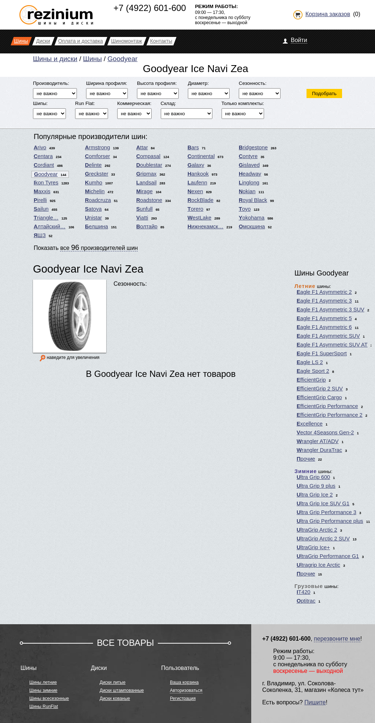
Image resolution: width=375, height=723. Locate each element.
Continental (201, 156)
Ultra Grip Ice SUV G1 (323, 503)
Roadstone (149, 200)
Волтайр (146, 226)
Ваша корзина (184, 682)
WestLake (199, 218)
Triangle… (46, 218)
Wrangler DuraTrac (319, 450)
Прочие (306, 459)
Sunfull (144, 209)
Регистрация (183, 698)
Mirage (144, 191)
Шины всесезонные (49, 698)
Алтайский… (50, 226)
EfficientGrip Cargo (319, 397)
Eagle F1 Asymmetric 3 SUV (330, 309)
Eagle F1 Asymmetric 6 (324, 327)
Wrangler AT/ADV (318, 441)
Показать (86, 247)
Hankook (198, 174)
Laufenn (197, 183)
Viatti (142, 218)
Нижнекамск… (205, 226)
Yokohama (251, 218)
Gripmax (146, 174)
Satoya (93, 209)
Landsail (146, 183)
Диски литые (113, 682)
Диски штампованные (122, 690)
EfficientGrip (311, 380)
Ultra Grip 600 (313, 477)
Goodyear (123, 59)
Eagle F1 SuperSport (322, 353)
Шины (92, 59)
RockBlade (201, 200)
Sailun (41, 209)
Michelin (95, 191)
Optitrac (306, 601)
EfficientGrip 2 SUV (320, 389)
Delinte (93, 165)
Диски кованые (115, 698)
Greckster (96, 174)
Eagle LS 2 (310, 362)
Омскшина (252, 226)
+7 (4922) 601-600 (150, 8)
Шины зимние (43, 690)
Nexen (195, 191)
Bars (193, 147)
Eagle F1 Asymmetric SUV (328, 336)
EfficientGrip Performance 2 (330, 415)
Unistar (93, 218)
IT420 (303, 592)
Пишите (315, 702)
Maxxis (42, 191)
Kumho (93, 183)
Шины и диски (55, 59)
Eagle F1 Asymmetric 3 (324, 301)
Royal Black (253, 200)
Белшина (96, 226)
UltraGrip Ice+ (313, 547)
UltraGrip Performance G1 (328, 556)
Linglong (249, 183)
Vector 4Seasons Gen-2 (325, 432)
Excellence (310, 424)
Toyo (245, 209)
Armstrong (97, 147)
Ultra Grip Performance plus (330, 521)
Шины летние (43, 682)
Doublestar (149, 165)
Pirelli (40, 200)
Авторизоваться (186, 690)
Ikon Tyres (46, 183)
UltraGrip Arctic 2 (317, 530)
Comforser (97, 156)
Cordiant (44, 165)
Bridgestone (253, 147)
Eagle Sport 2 (313, 371)
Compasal (148, 156)
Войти (299, 40)
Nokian (247, 191)
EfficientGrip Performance (327, 406)
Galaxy (196, 165)
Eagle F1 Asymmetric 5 (324, 318)
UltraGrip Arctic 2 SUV (323, 539)
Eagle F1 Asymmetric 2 (324, 292)
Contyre (248, 156)
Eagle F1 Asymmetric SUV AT (332, 345)
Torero (195, 209)
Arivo (40, 147)
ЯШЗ (40, 235)
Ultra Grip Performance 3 (326, 512)
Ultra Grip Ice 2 (315, 495)
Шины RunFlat (43, 706)
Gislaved (249, 165)
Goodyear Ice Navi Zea (88, 269)
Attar (142, 147)
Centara (43, 156)
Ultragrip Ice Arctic (318, 565)
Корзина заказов (327, 14)
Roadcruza (98, 200)
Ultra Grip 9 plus (316, 486)
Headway (250, 174)
